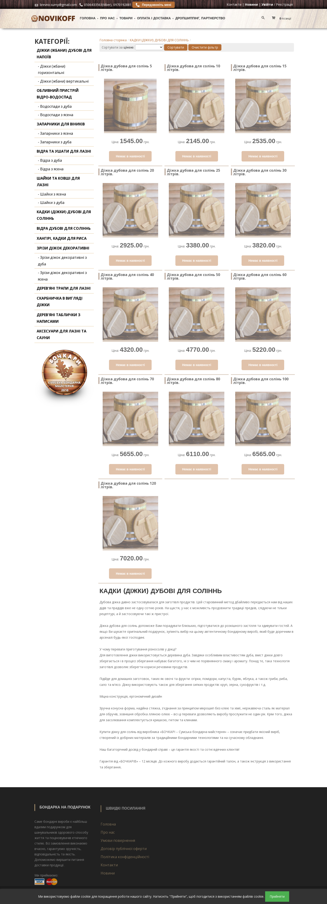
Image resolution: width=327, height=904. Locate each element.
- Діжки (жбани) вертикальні (63, 81)
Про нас (107, 18)
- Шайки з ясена (52, 194)
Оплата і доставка (154, 18)
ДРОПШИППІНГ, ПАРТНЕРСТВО (200, 18)
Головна (87, 18)
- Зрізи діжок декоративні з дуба (62, 260)
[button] (282, 18)
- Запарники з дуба (54, 141)
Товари (126, 18)
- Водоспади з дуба (55, 106)
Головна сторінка (113, 40)
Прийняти (277, 896)
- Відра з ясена (50, 168)
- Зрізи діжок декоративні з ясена (62, 276)
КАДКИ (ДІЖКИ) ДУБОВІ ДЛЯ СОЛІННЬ (159, 40)
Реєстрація (284, 4)
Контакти (234, 4)
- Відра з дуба (50, 160)
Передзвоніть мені (153, 5)
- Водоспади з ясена (55, 114)
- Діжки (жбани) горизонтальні (51, 69)
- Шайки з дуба (51, 202)
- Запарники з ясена (55, 133)
